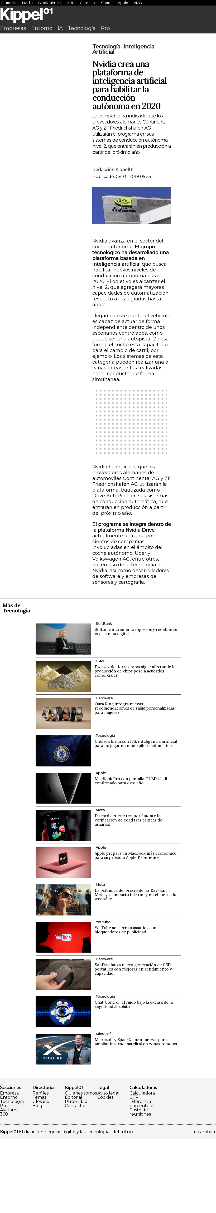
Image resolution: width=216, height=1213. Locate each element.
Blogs (38, 1179)
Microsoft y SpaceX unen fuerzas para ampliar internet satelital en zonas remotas (136, 1115)
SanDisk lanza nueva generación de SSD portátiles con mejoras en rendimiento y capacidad (133, 1042)
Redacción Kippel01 (112, 243)
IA (60, 28)
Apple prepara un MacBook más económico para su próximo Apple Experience (135, 929)
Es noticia (9, 3)
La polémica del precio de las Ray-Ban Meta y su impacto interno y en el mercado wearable (135, 968)
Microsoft (104, 1107)
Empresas (13, 28)
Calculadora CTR (142, 1169)
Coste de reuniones (140, 1186)
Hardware (104, 772)
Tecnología (82, 28)
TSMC (101, 734)
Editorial (73, 1171)
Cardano (87, 3)
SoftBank (104, 697)
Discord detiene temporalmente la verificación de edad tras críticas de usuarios (128, 893)
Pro (105, 28)
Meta (100, 884)
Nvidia (27, 3)
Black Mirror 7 (50, 3)
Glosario (40, 1175)
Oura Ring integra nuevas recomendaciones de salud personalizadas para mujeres (135, 782)
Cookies (105, 1171)
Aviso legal (108, 1167)
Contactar (75, 1179)
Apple (123, 3)
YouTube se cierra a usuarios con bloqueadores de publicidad (125, 1003)
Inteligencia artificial (123, 123)
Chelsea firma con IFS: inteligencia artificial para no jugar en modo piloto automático (136, 817)
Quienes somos (81, 1167)
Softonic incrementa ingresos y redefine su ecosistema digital (136, 705)
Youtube (103, 995)
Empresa (9, 1167)
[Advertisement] (108, 75)
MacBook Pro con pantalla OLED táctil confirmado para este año (131, 854)
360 (4, 1188)
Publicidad (76, 1175)
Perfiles (40, 1167)
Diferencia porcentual (141, 1177)
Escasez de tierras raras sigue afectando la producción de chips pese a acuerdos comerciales (135, 744)
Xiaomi (106, 3)
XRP (70, 3)
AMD (138, 3)
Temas (39, 1171)
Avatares (9, 1184)
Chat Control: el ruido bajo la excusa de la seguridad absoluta (134, 1078)
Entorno (41, 28)
